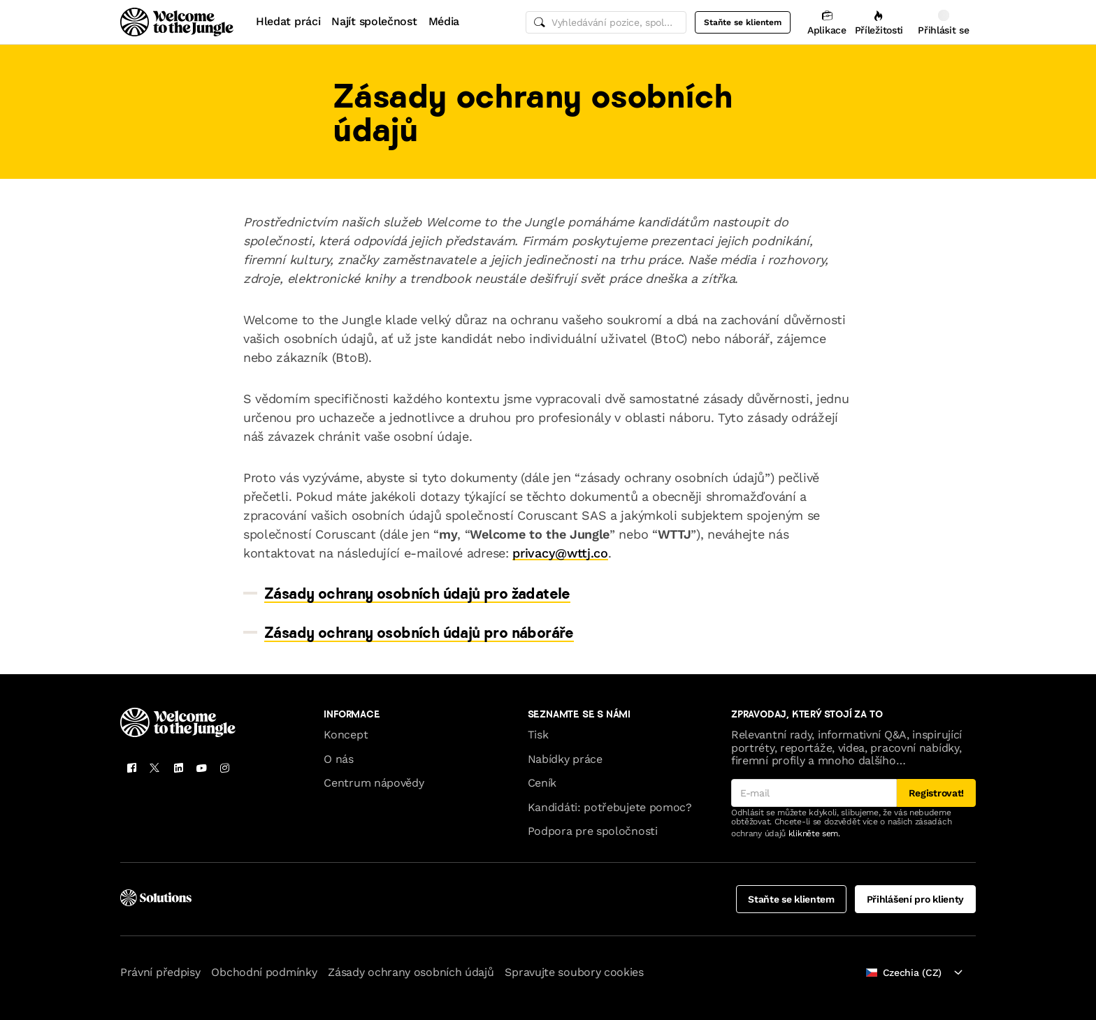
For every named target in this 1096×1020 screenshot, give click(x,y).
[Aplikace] (826, 22)
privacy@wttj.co (559, 553)
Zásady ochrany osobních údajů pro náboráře (419, 632)
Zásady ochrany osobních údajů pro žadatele (417, 593)
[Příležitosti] (879, 22)
